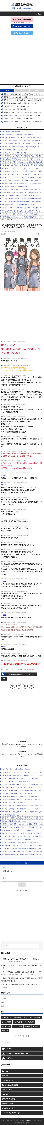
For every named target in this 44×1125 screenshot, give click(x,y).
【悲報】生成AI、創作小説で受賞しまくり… (15, 150)
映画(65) (35, 1026)
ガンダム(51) (27, 1018)
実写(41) (27, 1026)
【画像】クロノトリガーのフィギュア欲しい (15, 153)
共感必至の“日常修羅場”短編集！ (12, 131)
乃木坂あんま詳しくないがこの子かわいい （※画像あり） (20, 214)
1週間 (22, 90)
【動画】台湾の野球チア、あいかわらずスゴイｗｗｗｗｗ (19, 796)
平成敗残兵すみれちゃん (14, 674)
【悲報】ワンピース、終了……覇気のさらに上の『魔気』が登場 (23, 100)
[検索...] (22, 946)
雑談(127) (5, 1030)
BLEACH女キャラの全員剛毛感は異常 (15, 109)
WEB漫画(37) (6, 1018)
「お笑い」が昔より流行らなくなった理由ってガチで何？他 (20, 180)
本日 (7, 90)
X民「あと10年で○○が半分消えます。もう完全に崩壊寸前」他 (21, 211)
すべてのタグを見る (22, 1036)
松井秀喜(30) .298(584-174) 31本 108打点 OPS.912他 (18, 205)
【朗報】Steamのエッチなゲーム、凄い (16, 97)
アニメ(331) (17, 1018)
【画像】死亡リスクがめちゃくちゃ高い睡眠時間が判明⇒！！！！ (22, 217)
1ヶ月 (36, 90)
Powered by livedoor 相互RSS (7, 219)
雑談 (2, 1006)
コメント (36, 234)
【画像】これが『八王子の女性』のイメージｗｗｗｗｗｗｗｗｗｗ (22, 806)
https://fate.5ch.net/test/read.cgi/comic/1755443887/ (20, 669)
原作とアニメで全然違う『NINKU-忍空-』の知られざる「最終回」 (22, 137)
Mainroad (36, 1121)
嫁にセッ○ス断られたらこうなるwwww (14, 821)
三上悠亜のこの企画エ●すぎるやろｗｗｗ (14, 186)
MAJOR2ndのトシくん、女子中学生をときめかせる (17, 134)
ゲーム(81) (37, 1018)
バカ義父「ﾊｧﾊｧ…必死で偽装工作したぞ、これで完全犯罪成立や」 (22, 784)
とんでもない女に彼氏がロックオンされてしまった (17, 787)
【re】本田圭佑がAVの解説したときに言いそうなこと (18, 793)
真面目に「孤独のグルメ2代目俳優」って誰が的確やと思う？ (20, 147)
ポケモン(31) (6, 1026)
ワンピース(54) (17, 1026)
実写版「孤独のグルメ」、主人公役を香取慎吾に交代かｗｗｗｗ (23, 115)
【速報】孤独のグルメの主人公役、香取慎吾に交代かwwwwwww (22, 775)
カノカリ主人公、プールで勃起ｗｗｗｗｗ (16, 106)
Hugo (29, 1121)
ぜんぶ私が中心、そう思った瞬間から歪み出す (16, 769)
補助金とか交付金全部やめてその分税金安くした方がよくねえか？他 (23, 168)
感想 (4, 234)
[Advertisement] (22, 59)
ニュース (4, 998)
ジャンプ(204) (6, 1022)
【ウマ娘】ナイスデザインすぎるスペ (13, 803)
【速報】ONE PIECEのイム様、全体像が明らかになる (20, 103)
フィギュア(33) (29, 1022)
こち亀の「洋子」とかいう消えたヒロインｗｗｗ (19, 118)
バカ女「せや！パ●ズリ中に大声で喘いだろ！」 (16, 781)
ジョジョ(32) (18, 1022)
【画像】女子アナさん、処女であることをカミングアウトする (21, 799)
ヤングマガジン (31, 674)
